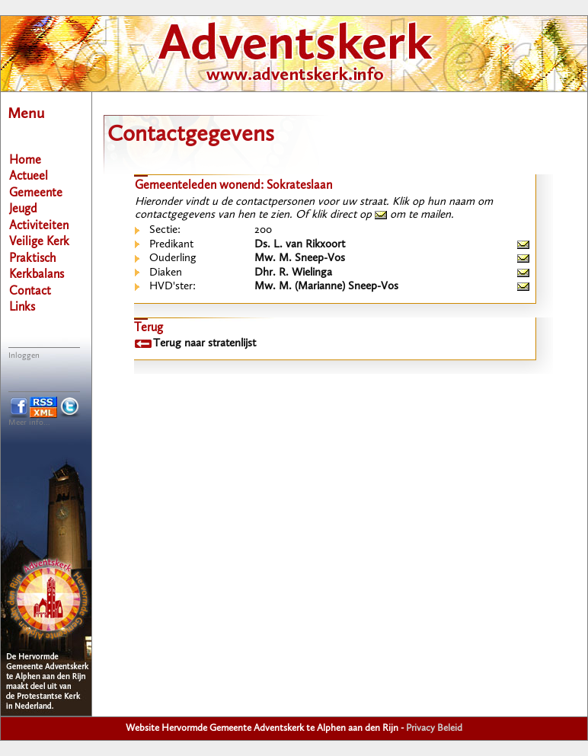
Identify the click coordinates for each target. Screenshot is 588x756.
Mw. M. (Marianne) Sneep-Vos (326, 286)
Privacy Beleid (434, 728)
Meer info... (29, 423)
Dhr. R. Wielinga (293, 273)
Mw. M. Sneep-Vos (299, 258)
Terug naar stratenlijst (204, 343)
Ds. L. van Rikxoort (299, 244)
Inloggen (24, 356)
